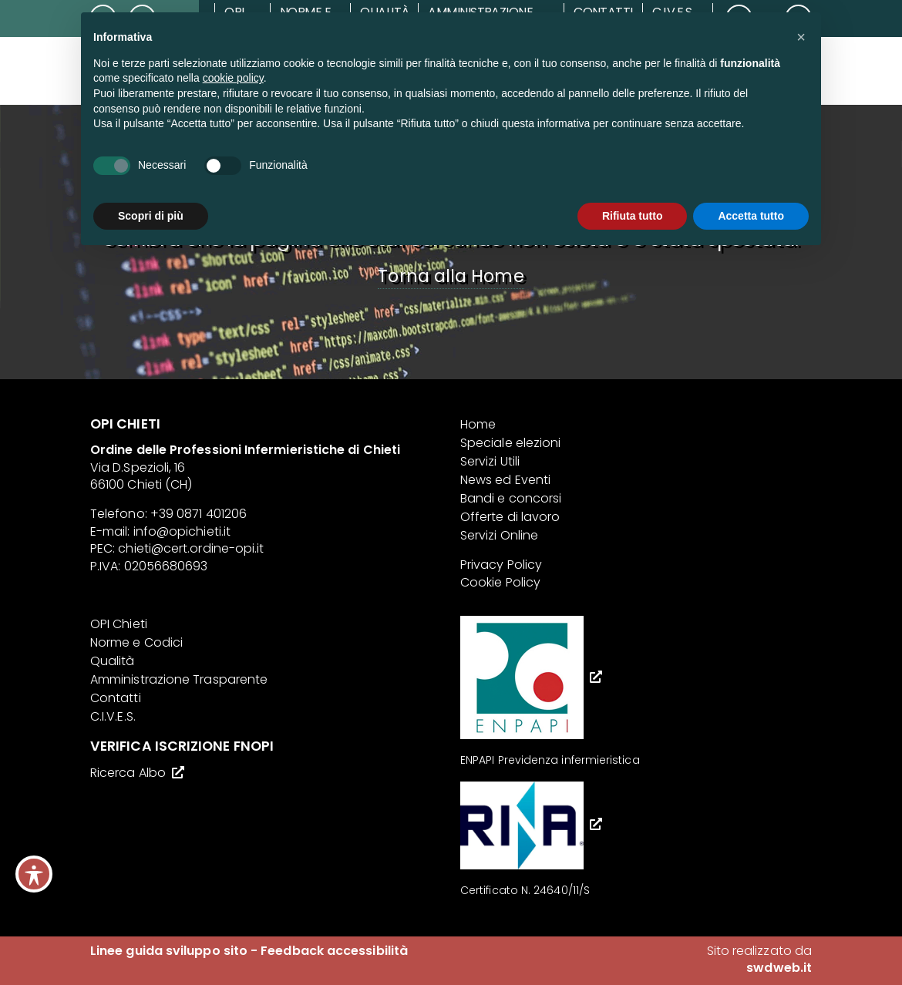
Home (478, 424)
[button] (801, 37)
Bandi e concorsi (510, 498)
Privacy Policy (501, 564)
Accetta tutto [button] (751, 216)
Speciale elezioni (510, 443)
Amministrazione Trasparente (179, 679)
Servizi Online (499, 535)
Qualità (112, 661)
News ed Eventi (505, 480)
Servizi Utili (490, 461)
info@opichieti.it (182, 531)
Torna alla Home (450, 276)
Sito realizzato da (759, 959)
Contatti (115, 698)
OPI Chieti (118, 624)
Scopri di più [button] (150, 216)
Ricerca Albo (128, 773)
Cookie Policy (500, 582)
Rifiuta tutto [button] (632, 216)
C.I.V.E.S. (113, 716)
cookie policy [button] (233, 78)
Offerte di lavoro (510, 517)
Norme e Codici (136, 642)
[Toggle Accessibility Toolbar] (33, 874)
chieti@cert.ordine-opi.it (191, 548)
